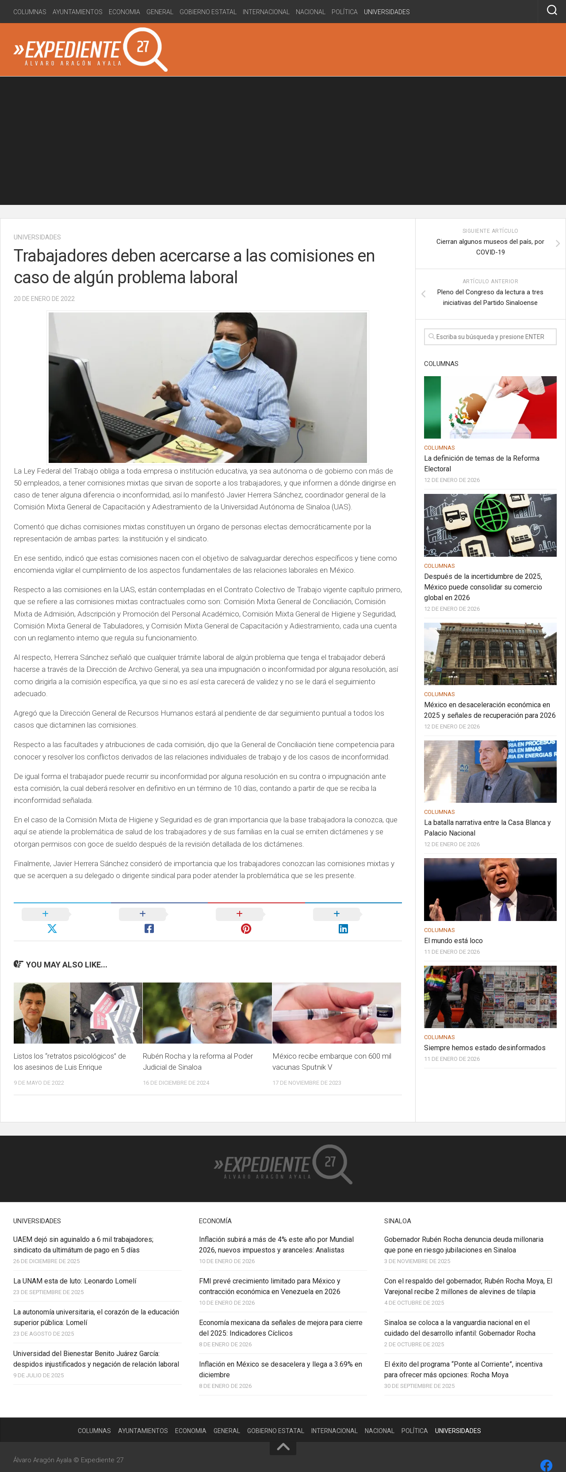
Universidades (387, 11)
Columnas (29, 11)
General (159, 11)
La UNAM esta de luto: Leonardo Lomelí (74, 1266)
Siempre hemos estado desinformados (485, 1048)
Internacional (266, 11)
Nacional (310, 11)
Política (345, 11)
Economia (124, 11)
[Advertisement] (283, 143)
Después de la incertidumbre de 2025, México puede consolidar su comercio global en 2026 (483, 587)
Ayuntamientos (78, 11)
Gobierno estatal (208, 11)
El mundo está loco (453, 940)
